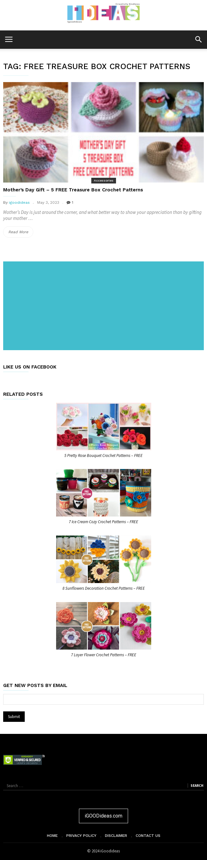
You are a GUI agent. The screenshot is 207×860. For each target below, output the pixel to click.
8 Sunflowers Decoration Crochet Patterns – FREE (103, 588)
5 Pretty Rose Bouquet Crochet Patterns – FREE (103, 455)
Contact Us (148, 835)
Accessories (103, 180)
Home (52, 835)
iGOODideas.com (103, 816)
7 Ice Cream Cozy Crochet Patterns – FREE (103, 521)
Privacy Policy (81, 835)
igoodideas (19, 202)
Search (197, 785)
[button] (198, 39)
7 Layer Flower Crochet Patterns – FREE (103, 655)
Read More (20, 232)
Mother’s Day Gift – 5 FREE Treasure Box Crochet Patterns (73, 190)
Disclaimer (116, 835)
